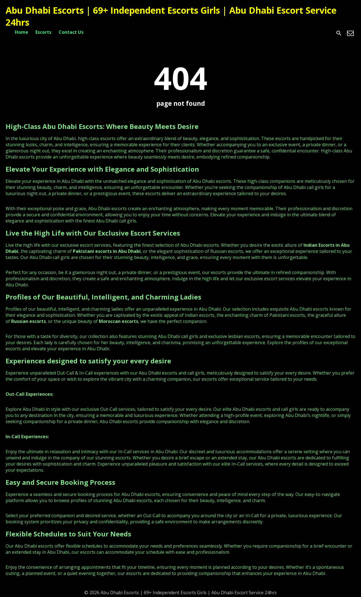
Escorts (43, 32)
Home (21, 32)
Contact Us (71, 32)
